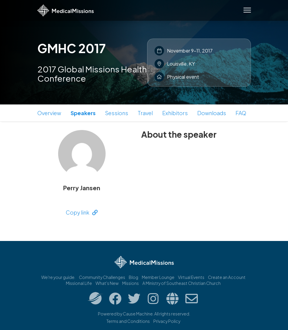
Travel (145, 113)
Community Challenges (102, 277)
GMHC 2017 (71, 48)
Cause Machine (138, 313)
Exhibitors (175, 113)
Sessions (116, 113)
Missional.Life (79, 283)
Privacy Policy (166, 321)
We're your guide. (58, 277)
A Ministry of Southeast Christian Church (181, 283)
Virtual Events (191, 277)
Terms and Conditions (128, 321)
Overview (49, 113)
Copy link (82, 212)
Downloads (211, 113)
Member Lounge (158, 277)
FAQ (241, 113)
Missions (130, 283)
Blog (133, 277)
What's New (107, 283)
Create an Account (227, 277)
